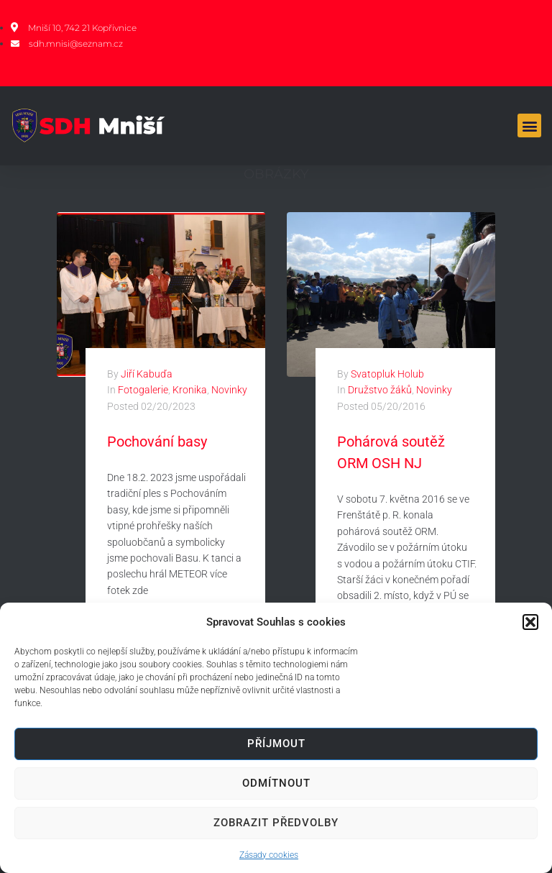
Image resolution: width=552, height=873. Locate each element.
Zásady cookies (268, 855)
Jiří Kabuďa (146, 374)
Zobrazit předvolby (276, 822)
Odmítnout (276, 783)
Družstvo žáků (380, 390)
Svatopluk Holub (387, 374)
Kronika (189, 390)
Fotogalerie (143, 390)
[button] (530, 622)
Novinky (229, 390)
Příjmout (276, 743)
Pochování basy (157, 441)
